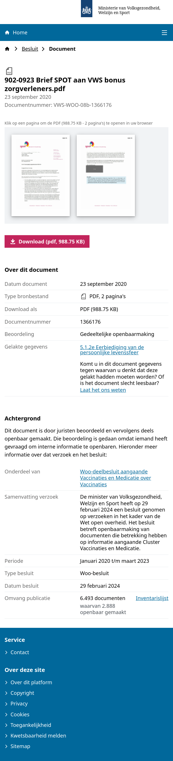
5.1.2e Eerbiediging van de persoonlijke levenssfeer (112, 350)
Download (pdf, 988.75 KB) (47, 241)
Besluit (31, 48)
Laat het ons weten (103, 389)
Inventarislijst (152, 598)
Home (15, 32)
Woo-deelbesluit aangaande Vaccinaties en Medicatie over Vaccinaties (115, 478)
